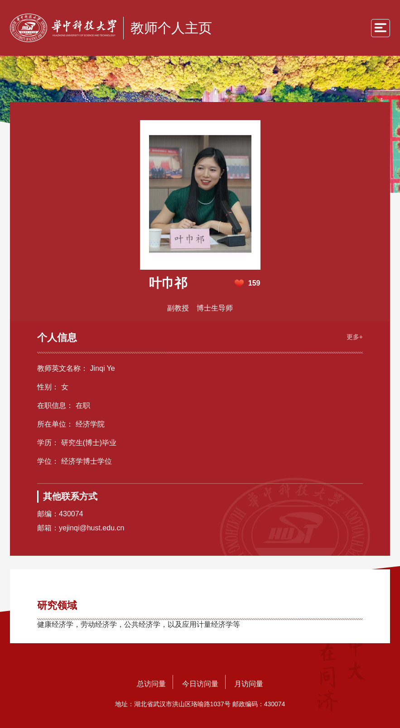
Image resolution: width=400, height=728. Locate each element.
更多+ (355, 336)
